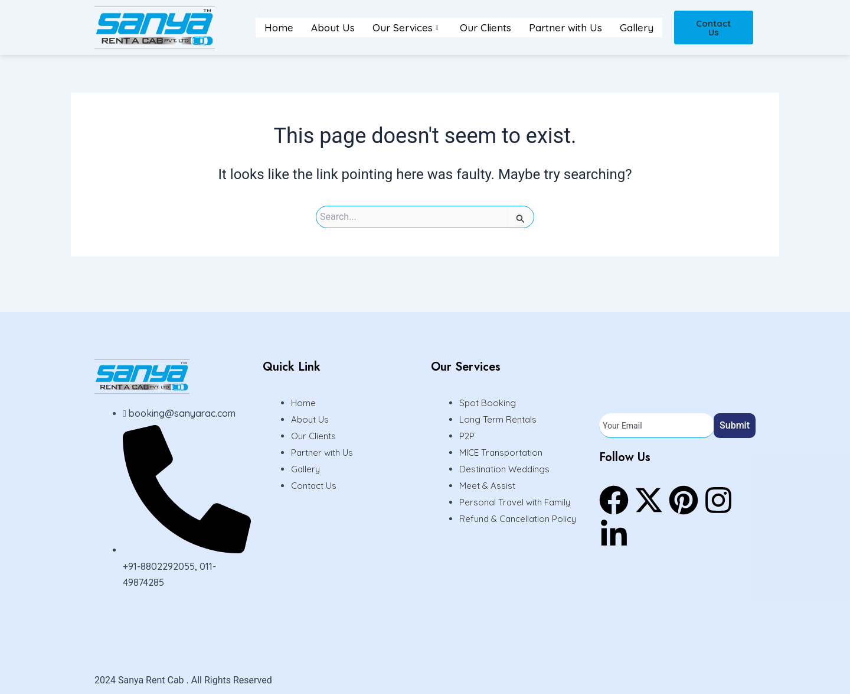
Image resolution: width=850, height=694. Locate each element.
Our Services (405, 27)
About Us (333, 27)
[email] (657, 425)
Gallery (636, 27)
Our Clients (485, 27)
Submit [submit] (735, 425)
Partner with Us (565, 27)
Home (278, 27)
